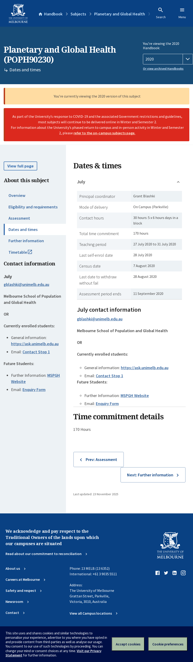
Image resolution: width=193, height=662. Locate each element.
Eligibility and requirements (33, 207)
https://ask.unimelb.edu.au (35, 343)
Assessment (19, 218)
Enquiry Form (34, 389)
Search (161, 13)
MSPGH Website (135, 395)
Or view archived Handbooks (163, 68)
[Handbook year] (168, 59)
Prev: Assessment (101, 459)
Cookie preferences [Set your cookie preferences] (167, 644)
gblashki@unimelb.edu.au (26, 284)
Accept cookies (128, 644)
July (81, 181)
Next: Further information (150, 475)
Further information (26, 240)
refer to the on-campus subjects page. (104, 133)
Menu (182, 13)
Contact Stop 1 (36, 351)
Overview (17, 195)
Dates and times (23, 229)
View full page (20, 166)
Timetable (25, 254)
